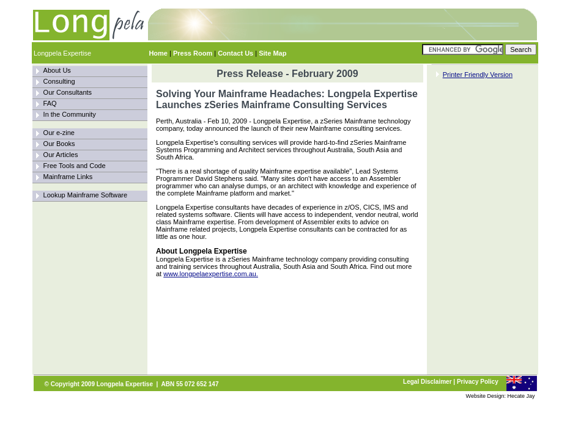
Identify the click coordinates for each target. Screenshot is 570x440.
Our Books (59, 143)
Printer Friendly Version (478, 74)
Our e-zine (59, 132)
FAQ (50, 103)
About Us (57, 70)
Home (158, 53)
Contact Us (235, 53)
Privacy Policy (477, 381)
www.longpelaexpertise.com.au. (210, 273)
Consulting (59, 81)
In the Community (69, 114)
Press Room (192, 53)
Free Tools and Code (74, 165)
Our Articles (60, 154)
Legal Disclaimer (427, 381)
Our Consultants (67, 92)
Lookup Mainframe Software (85, 195)
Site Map (272, 53)
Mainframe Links (68, 176)
